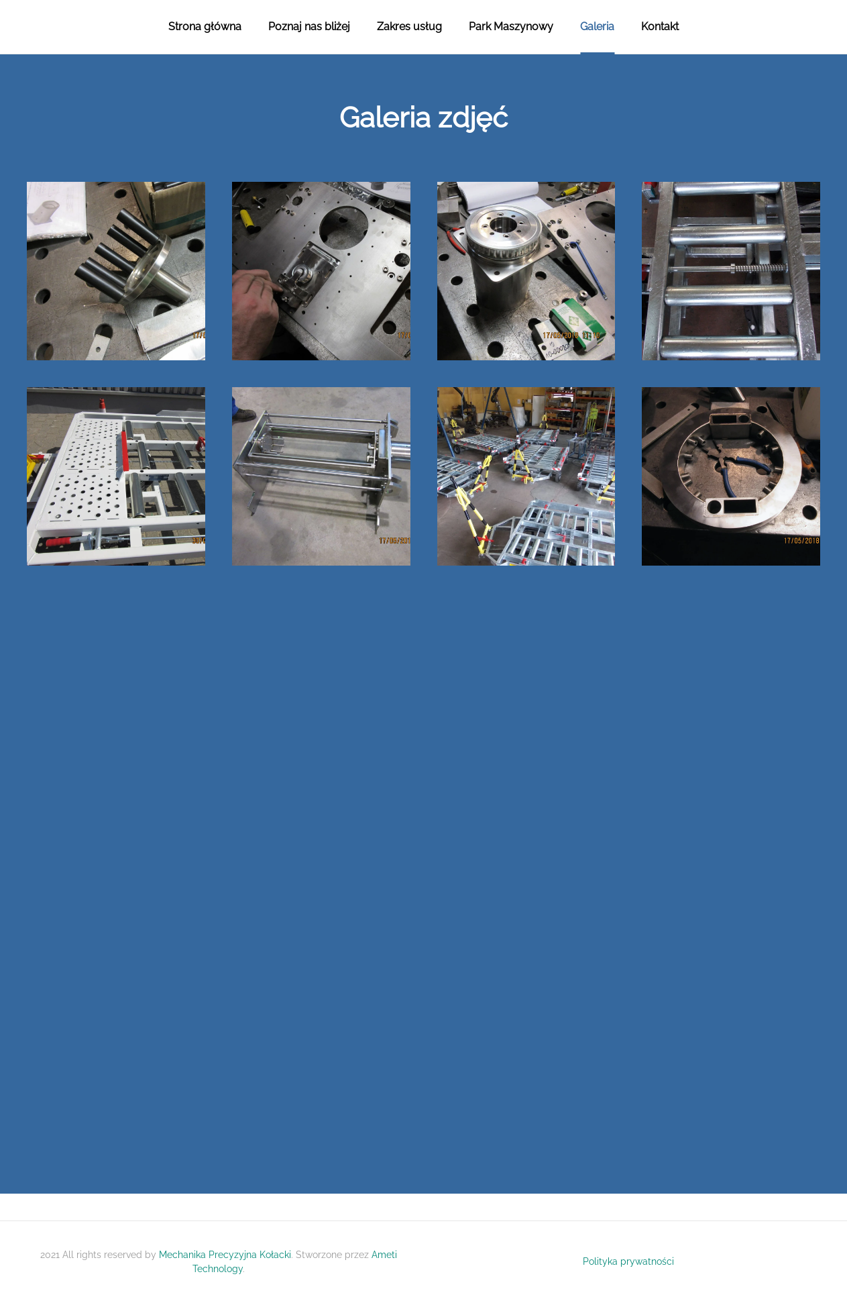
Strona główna (204, 26)
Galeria (597, 26)
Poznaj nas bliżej (309, 26)
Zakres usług (409, 26)
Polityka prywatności (628, 1261)
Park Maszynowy (511, 26)
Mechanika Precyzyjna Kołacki (225, 1254)
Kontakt (660, 26)
